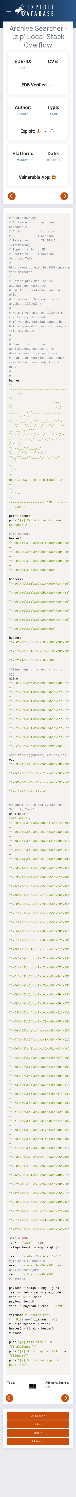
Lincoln (22, 114)
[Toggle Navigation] (10, 10)
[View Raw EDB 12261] (53, 131)
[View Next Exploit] (64, 196)
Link (47, 1387)
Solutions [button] (37, 1441)
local (53, 114)
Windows (22, 160)
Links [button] (37, 1424)
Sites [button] (37, 1432)
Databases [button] (37, 1415)
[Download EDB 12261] (39, 131)
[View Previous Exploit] (12, 196)
